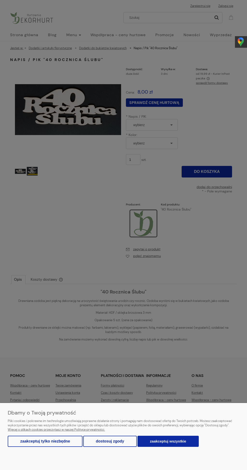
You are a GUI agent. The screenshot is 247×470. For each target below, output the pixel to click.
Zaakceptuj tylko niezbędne (45, 441)
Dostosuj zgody (110, 441)
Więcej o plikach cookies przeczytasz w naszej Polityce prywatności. (56, 430)
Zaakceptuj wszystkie (168, 441)
